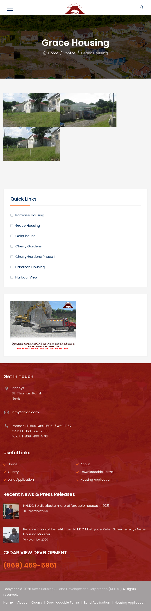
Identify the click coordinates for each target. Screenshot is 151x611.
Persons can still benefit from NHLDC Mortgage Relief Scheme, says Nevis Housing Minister (84, 531)
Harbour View (26, 277)
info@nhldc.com (25, 412)
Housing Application (96, 479)
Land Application (21, 479)
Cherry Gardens (28, 246)
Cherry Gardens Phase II (35, 256)
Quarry (13, 472)
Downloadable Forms (97, 472)
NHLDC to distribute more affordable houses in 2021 (66, 505)
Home (50, 53)
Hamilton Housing (30, 267)
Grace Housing (27, 225)
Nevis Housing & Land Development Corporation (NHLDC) (77, 589)
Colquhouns (25, 235)
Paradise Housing (29, 215)
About (85, 464)
